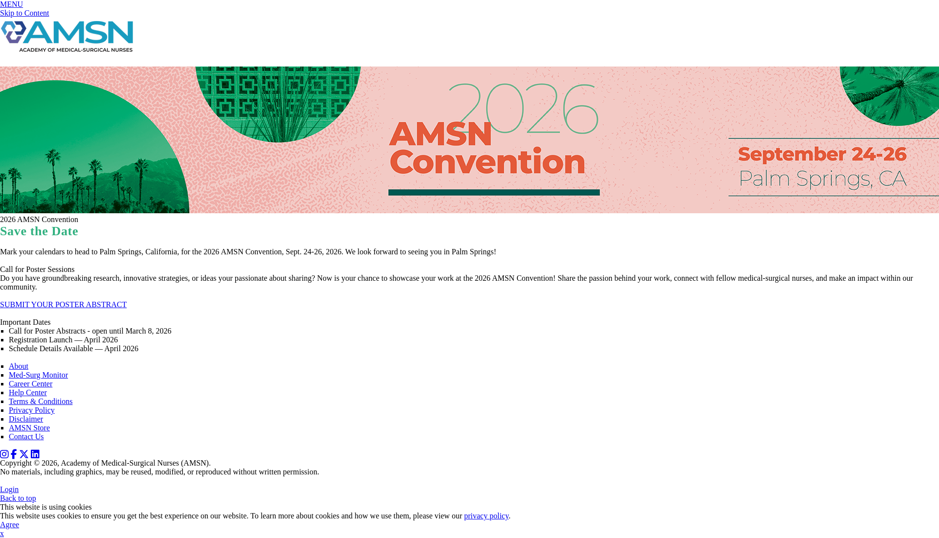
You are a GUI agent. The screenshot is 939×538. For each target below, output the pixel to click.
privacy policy (486, 516)
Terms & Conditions (40, 401)
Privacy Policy (32, 410)
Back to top (18, 498)
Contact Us (26, 436)
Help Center (28, 392)
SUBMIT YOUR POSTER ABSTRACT (63, 304)
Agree (9, 524)
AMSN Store (29, 428)
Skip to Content (24, 13)
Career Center (30, 384)
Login (9, 489)
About (18, 366)
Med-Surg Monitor (38, 375)
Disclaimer (26, 419)
